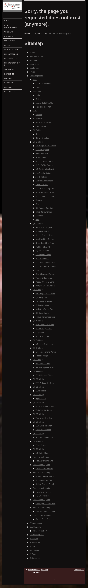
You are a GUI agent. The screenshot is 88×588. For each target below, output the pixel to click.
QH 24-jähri (38, 441)
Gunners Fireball (43, 231)
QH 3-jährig (38, 290)
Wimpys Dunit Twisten (45, 286)
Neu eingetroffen (37, 56)
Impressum (34, 550)
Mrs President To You (45, 239)
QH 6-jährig (38, 348)
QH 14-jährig (38, 402)
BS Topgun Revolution (45, 294)
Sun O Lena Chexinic (45, 161)
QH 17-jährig (38, 434)
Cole (38, 204)
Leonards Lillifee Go (44, 103)
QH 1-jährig (38, 142)
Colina (38, 99)
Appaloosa (37, 118)
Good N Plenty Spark (45, 406)
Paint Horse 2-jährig (41, 472)
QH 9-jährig (38, 371)
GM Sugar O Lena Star (45, 504)
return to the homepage (60, 33)
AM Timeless (41, 177)
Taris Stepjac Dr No (44, 410)
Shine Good (41, 157)
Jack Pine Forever (43, 492)
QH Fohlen (37, 130)
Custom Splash (42, 150)
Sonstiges (34, 539)
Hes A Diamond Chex (45, 461)
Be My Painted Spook (45, 484)
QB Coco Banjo (42, 313)
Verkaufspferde (36, 76)
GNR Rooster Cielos (44, 375)
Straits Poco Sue (43, 519)
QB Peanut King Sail (44, 208)
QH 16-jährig (38, 422)
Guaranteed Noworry (45, 476)
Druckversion (33, 570)
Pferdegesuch (36, 523)
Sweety (39, 200)
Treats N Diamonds (44, 278)
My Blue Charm (42, 251)
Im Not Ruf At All (43, 247)
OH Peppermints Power (46, 352)
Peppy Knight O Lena (45, 282)
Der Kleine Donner (44, 83)
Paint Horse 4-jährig (41, 500)
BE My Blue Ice (42, 138)
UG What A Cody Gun (45, 188)
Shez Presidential (43, 430)
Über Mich (34, 64)
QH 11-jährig (38, 387)
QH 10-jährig (38, 379)
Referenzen (35, 542)
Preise (32, 72)
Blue (37, 220)
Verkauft (33, 60)
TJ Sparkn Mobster (44, 301)
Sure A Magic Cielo (44, 329)
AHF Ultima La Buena (45, 325)
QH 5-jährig (38, 340)
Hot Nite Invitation (43, 173)
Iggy (37, 270)
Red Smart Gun (42, 259)
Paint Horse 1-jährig (41, 465)
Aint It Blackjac (42, 153)
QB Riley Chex (42, 297)
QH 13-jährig (38, 395)
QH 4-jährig (38, 321)
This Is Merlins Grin (44, 418)
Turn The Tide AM (43, 107)
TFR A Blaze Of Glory (45, 383)
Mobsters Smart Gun (45, 309)
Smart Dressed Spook (45, 274)
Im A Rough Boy (40, 531)
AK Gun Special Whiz (45, 367)
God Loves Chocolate (45, 196)
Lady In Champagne (44, 181)
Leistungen (34, 68)
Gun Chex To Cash (44, 426)
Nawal (38, 87)
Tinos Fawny (41, 445)
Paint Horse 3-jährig (41, 488)
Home (32, 52)
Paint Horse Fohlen (41, 457)
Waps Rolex (41, 126)
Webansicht (79, 570)
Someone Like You (44, 480)
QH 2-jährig (38, 224)
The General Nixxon (44, 469)
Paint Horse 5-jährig (41, 507)
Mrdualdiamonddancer (45, 317)
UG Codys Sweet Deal (45, 262)
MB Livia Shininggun (44, 344)
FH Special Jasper (43, 122)
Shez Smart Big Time (45, 243)
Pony (35, 80)
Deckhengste (35, 527)
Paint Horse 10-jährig (42, 515)
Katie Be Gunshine (44, 212)
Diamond (39, 216)
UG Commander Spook (46, 266)
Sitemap (44, 570)
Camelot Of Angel (43, 255)
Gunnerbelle (41, 391)
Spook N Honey (42, 336)
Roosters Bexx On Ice (45, 192)
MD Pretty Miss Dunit (45, 169)
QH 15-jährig (38, 414)
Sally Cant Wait (42, 305)
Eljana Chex (41, 399)
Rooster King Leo (43, 356)
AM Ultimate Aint (43, 364)
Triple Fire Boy (42, 185)
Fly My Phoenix (42, 496)
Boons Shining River (44, 235)
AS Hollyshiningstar (44, 227)
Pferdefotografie (37, 535)
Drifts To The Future (44, 165)
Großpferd (37, 91)
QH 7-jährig (38, 360)
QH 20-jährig (38, 449)
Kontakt (33, 546)
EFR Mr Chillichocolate (45, 511)
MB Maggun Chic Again (46, 146)
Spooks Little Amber (44, 437)
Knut (38, 134)
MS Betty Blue (42, 453)
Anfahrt (33, 554)
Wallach (39, 115)
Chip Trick (40, 332)
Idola (38, 95)
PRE (35, 111)
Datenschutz (35, 558)
